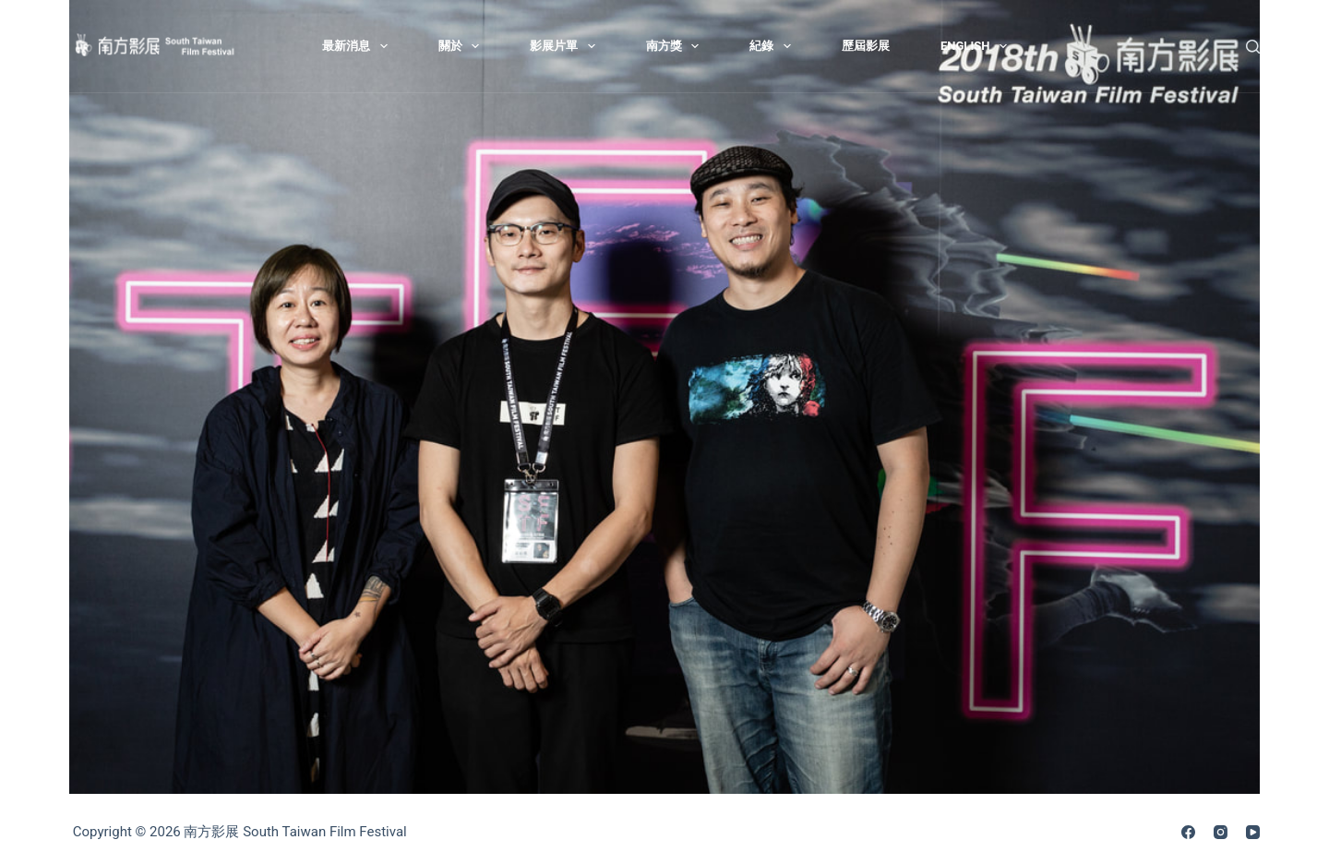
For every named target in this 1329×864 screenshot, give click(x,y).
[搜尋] (1253, 47)
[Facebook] (1188, 832)
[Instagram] (1220, 832)
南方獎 (676, 46)
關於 (462, 46)
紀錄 (773, 46)
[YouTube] (1253, 832)
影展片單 (566, 46)
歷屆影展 (866, 46)
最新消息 (358, 46)
